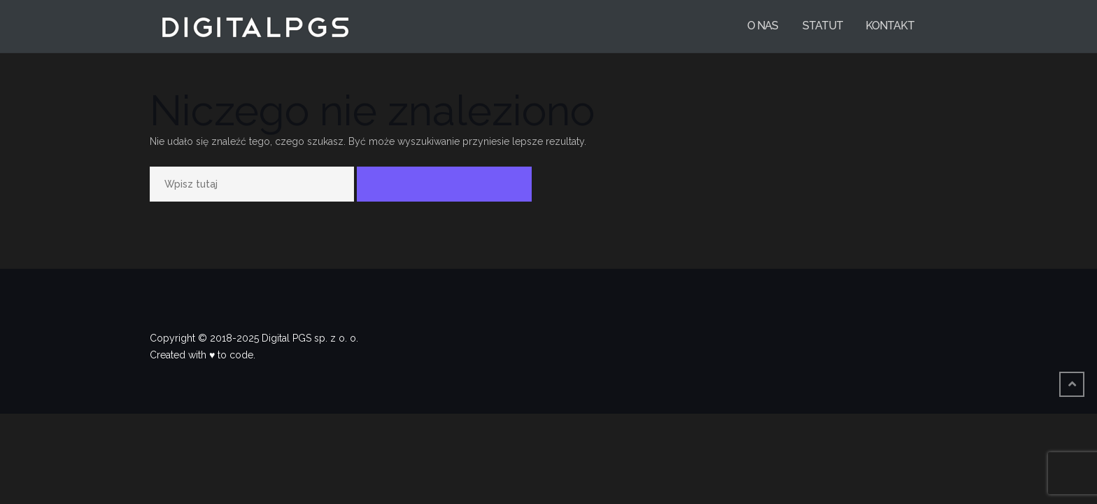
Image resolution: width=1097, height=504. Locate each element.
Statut (821, 25)
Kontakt (889, 25)
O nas (762, 25)
